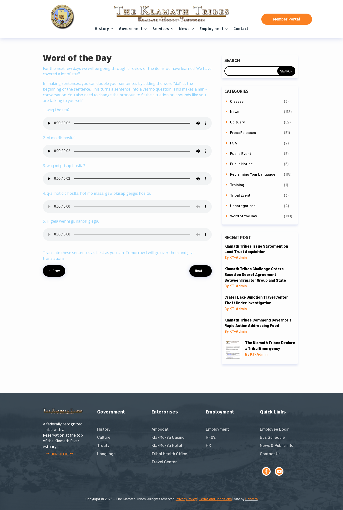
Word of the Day (243, 216)
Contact (240, 28)
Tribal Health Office (169, 453)
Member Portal (286, 19)
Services (160, 28)
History (102, 28)
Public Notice (241, 163)
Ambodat (160, 429)
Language (106, 453)
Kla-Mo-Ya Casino (168, 437)
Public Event (240, 153)
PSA (233, 143)
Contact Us (270, 453)
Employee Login (274, 429)
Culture (104, 437)
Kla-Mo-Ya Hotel (166, 445)
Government (130, 28)
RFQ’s (211, 437)
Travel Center (164, 461)
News (184, 28)
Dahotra (251, 499)
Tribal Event (240, 195)
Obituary (237, 122)
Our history (61, 454)
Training (237, 184)
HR (208, 445)
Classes (236, 101)
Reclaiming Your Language (252, 174)
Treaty (103, 445)
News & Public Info (276, 445)
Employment (211, 28)
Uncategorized (243, 205)
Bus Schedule (272, 437)
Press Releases (243, 132)
